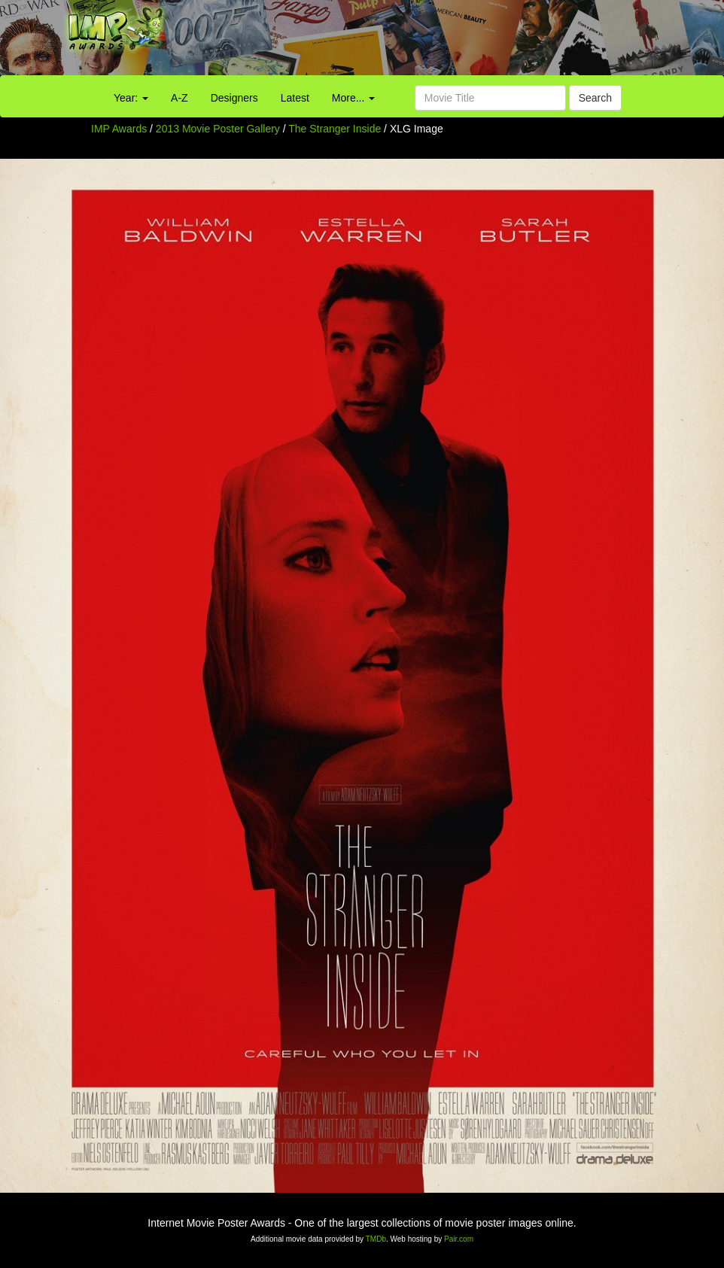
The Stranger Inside (336, 129)
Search (595, 98)
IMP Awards (119, 129)
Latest (295, 98)
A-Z (179, 98)
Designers (234, 98)
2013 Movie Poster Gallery (218, 129)
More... (353, 98)
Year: (131, 98)
